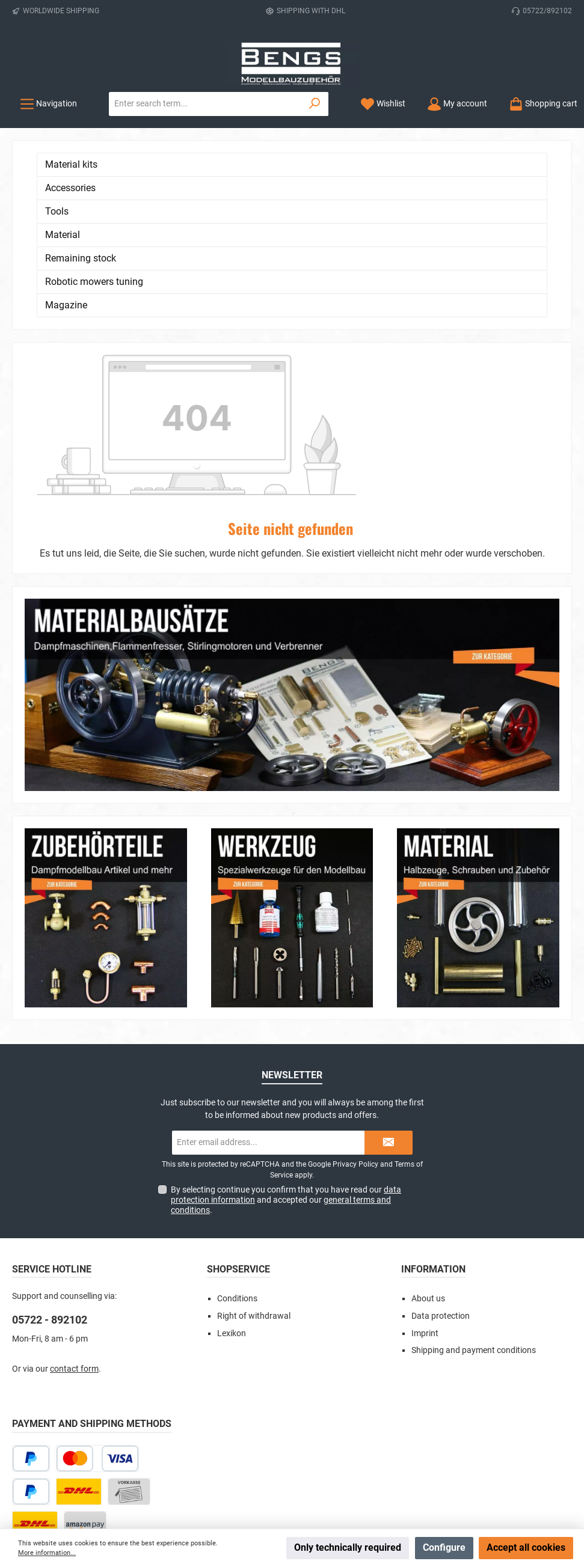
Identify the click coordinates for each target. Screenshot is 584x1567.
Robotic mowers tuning (94, 281)
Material (62, 234)
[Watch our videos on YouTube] (306, 1456)
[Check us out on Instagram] (277, 1456)
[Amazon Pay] (85, 1345)
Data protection (440, 1137)
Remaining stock (80, 258)
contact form (74, 1190)
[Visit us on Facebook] (248, 1456)
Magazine (66, 305)
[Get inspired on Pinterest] (335, 1456)
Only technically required (347, 1547)
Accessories (70, 188)
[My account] (457, 103)
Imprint (424, 1154)
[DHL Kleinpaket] (35, 1345)
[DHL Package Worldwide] (51, 1378)
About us (428, 1119)
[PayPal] (31, 1312)
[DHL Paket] (79, 1312)
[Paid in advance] (129, 1312)
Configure (444, 1547)
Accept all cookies (526, 1547)
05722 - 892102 (49, 1141)
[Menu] (48, 103)
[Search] (314, 104)
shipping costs (243, 1487)
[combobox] (205, 104)
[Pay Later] (31, 1279)
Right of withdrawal (253, 1137)
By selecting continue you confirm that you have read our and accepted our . (286, 1021)
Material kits (71, 164)
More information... (47, 1553)
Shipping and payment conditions (473, 1172)
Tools (57, 211)
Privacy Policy (355, 986)
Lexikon (231, 1154)
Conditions (237, 1119)
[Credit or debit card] (97, 1279)
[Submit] (388, 964)
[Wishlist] (382, 103)
